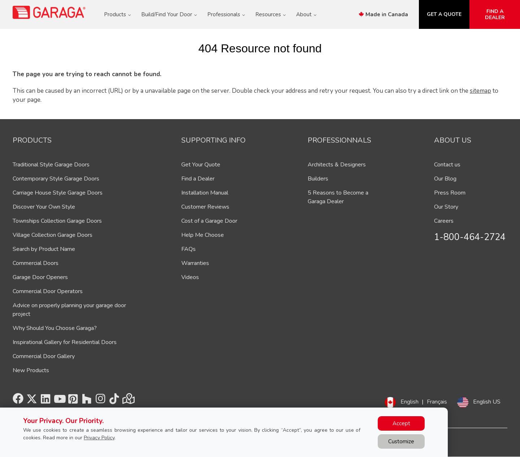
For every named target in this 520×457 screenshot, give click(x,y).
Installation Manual (204, 193)
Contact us (447, 165)
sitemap (480, 91)
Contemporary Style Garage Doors (56, 179)
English (409, 402)
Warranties (195, 263)
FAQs (188, 249)
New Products (31, 370)
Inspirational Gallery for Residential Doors (65, 342)
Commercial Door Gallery (44, 356)
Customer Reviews (205, 207)
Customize (401, 441)
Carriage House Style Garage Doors (58, 193)
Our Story (446, 207)
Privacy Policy (99, 437)
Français (437, 402)
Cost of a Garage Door (209, 221)
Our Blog (445, 179)
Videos (190, 277)
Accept (401, 423)
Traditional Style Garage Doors (51, 165)
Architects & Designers (337, 165)
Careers (444, 221)
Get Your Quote (200, 165)
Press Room (449, 193)
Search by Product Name (44, 249)
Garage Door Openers (40, 277)
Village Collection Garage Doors (52, 235)
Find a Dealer (197, 179)
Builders (318, 179)
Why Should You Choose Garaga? (55, 328)
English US (486, 402)
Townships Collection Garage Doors (57, 221)
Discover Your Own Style (44, 207)
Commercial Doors (35, 263)
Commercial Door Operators (48, 291)
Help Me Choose (202, 235)
